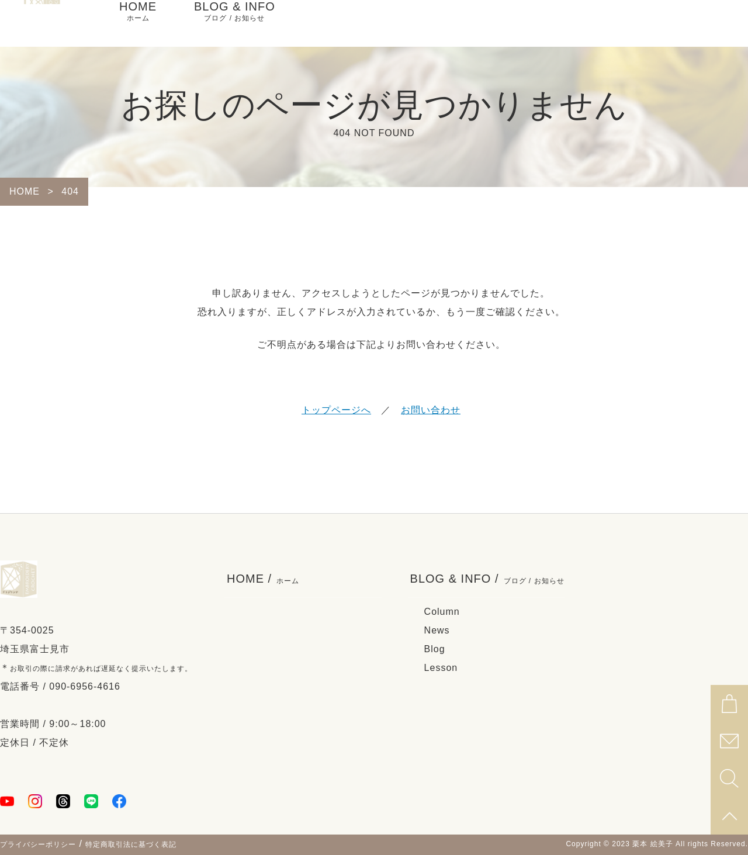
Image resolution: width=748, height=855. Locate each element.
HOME (138, 23)
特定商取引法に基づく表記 (130, 844)
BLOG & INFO (234, 23)
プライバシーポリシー (38, 844)
